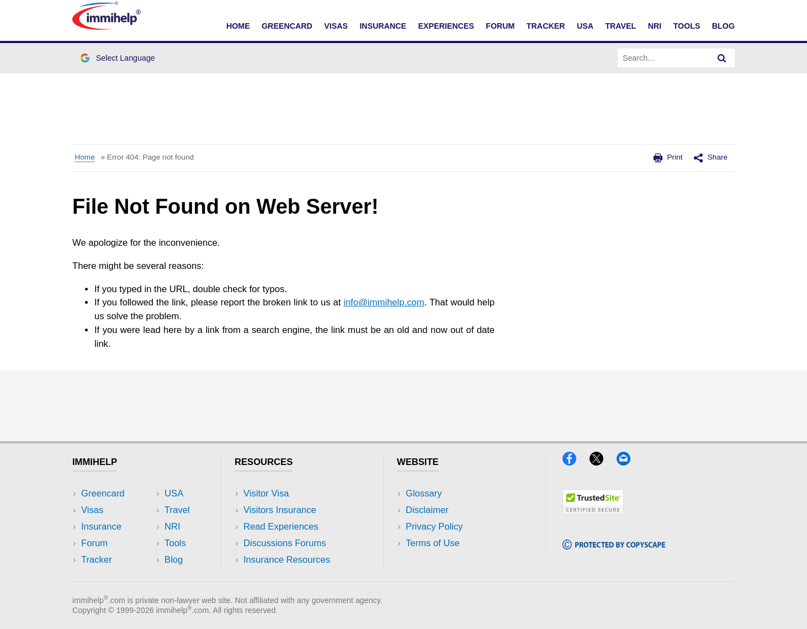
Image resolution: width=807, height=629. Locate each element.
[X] (602, 462)
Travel (620, 26)
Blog (723, 26)
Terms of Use (433, 543)
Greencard (287, 26)
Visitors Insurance (279, 510)
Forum (500, 26)
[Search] (722, 58)
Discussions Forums (284, 543)
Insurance (382, 26)
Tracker (546, 26)
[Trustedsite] (593, 511)
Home (238, 26)
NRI (655, 26)
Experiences (446, 26)
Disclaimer (427, 510)
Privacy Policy (434, 526)
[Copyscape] (613, 546)
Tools (686, 26)
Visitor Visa (266, 493)
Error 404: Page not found (150, 157)
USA (585, 26)
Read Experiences (280, 526)
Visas (336, 26)
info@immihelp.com (383, 302)
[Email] (629, 462)
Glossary (424, 493)
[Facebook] (574, 462)
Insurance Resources (286, 559)
